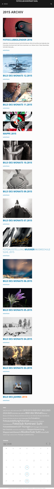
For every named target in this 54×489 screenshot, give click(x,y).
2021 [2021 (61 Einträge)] (39, 410)
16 (27, 467)
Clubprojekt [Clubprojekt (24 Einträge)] (24, 418)
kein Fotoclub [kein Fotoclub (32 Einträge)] (7, 429)
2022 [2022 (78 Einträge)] (43, 410)
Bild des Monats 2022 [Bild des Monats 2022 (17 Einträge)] (39, 415)
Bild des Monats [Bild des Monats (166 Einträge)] (34, 412)
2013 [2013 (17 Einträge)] (12, 410)
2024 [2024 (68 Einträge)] (5, 413)
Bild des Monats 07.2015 (17, 220)
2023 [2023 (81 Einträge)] (48, 410)
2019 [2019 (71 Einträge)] (30, 410)
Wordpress (30, 488)
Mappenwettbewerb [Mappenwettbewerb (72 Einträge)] (12, 432)
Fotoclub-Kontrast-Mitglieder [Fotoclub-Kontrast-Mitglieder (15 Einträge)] (36, 421)
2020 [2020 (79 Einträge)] (34, 410)
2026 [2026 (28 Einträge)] (13, 413)
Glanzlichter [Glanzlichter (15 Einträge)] (45, 427)
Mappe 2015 (9, 133)
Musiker (26, 251)
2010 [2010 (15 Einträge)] (7, 410)
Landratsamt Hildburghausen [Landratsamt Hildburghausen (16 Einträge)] (19, 429)
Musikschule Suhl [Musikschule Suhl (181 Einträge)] (30, 431)
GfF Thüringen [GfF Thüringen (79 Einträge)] (24, 426)
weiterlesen (6, 50)
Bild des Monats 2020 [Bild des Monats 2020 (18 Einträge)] (16, 416)
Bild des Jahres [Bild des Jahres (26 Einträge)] (20, 413)
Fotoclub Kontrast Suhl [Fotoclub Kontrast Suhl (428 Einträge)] (27, 424)
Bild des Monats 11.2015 (17, 104)
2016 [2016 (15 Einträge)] (18, 410)
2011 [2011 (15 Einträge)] (9, 410)
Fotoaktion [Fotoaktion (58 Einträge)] (35, 418)
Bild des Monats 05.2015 (17, 310)
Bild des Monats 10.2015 (17, 162)
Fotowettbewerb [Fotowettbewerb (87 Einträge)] (10, 426)
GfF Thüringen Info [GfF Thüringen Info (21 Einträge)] (36, 427)
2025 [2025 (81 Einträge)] (9, 413)
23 (27, 474)
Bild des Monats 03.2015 (17, 367)
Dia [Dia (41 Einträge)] (29, 418)
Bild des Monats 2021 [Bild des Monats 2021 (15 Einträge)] (27, 415)
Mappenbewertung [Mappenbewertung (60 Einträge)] (35, 429)
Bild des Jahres (15, 396)
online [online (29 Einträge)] (43, 432)
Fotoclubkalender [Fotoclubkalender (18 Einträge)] (7, 424)
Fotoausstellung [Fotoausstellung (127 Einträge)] (11, 420)
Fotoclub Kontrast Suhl (27, 1)
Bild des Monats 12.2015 (17, 75)
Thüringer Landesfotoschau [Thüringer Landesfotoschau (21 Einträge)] (26, 434)
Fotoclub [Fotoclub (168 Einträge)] (24, 420)
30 (27, 481)
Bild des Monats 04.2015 (17, 339)
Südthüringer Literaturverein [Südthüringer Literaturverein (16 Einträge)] (10, 434)
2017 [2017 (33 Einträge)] (21, 410)
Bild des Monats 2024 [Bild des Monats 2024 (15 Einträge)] (15, 418)
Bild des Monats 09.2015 (17, 191)
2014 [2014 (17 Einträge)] (15, 410)
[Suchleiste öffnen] (51, 4)
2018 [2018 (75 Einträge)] (25, 410)
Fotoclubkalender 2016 (17, 39)
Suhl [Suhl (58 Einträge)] (47, 432)
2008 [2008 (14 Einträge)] (4, 410)
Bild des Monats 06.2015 (17, 281)
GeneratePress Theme (39, 488)
